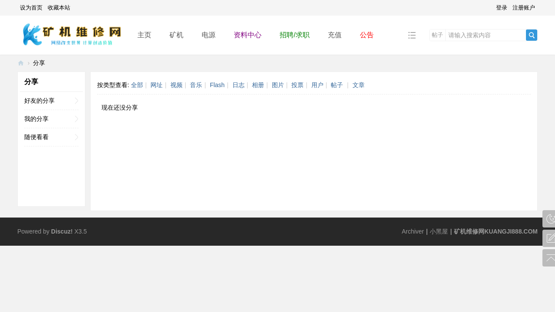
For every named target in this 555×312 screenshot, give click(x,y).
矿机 (176, 35)
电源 (208, 35)
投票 (297, 84)
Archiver (413, 231)
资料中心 (247, 35)
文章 (359, 84)
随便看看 (36, 136)
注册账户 (524, 7)
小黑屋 (439, 231)
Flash (217, 84)
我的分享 (36, 118)
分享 (39, 62)
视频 (176, 84)
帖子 (437, 35)
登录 (501, 7)
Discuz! (62, 231)
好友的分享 (39, 100)
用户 (317, 84)
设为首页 (31, 7)
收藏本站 (59, 7)
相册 (258, 84)
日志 (238, 84)
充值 (335, 35)
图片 (278, 84)
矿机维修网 (20, 63)
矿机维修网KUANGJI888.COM (496, 231)
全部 (137, 84)
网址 (156, 84)
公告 (367, 35)
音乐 (196, 84)
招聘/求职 (294, 35)
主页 (144, 35)
